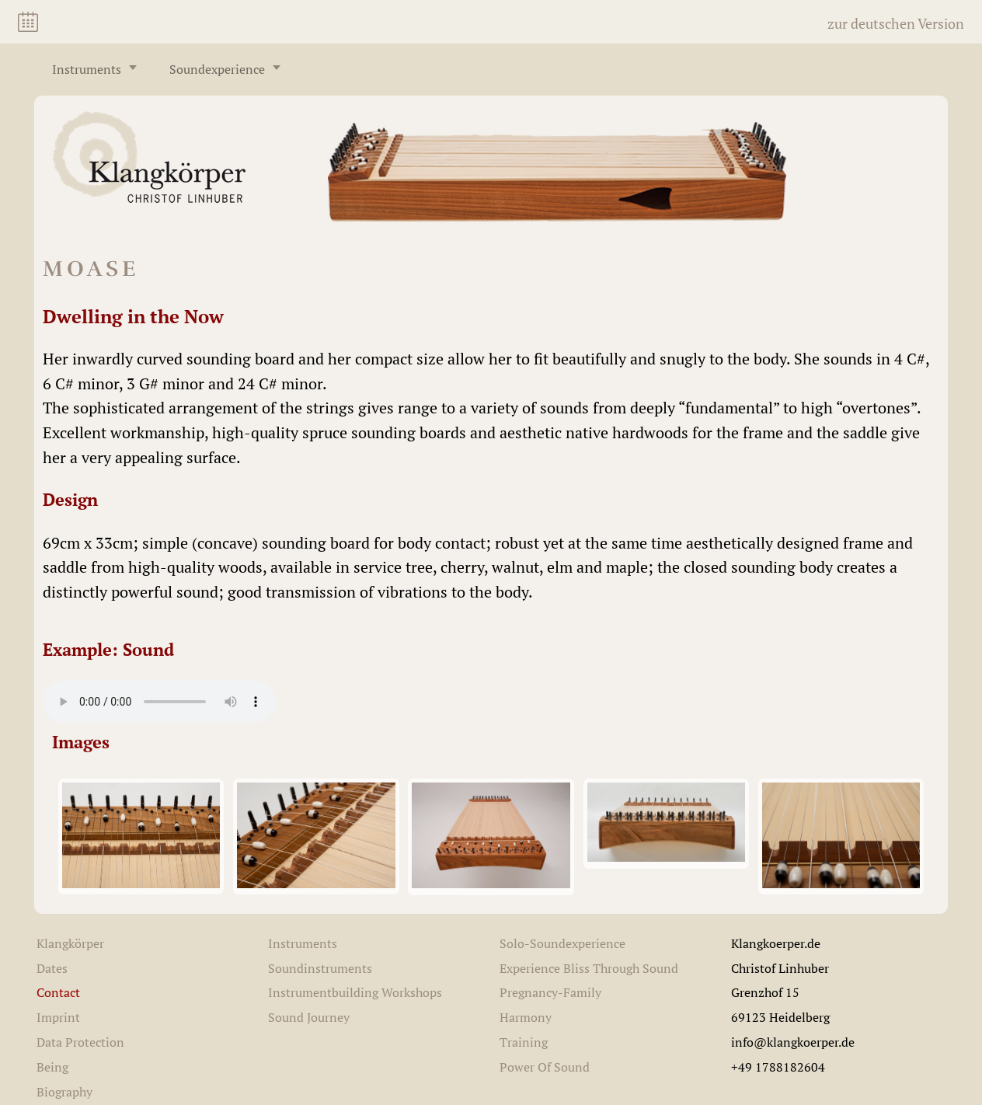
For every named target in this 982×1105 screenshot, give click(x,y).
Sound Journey (309, 1017)
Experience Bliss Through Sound (589, 968)
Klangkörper (70, 943)
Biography (64, 1091)
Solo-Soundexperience (562, 943)
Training (524, 1042)
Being (52, 1066)
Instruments (86, 69)
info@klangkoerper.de (793, 1042)
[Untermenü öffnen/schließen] (133, 67)
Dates (52, 968)
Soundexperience (217, 69)
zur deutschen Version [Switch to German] (895, 23)
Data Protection (80, 1042)
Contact (58, 992)
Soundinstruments (320, 968)
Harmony (526, 1017)
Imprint (58, 1017)
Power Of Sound (545, 1066)
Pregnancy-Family (550, 992)
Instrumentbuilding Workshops (355, 992)
